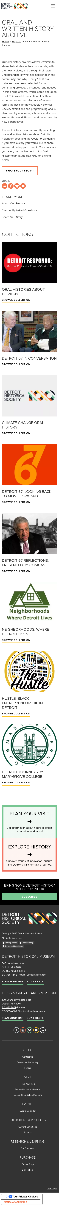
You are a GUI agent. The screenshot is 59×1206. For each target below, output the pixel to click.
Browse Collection (16, 300)
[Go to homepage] (29, 922)
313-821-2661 (9, 1007)
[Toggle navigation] (53, 6)
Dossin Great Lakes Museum (28, 1094)
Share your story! (20, 170)
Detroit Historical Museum (27, 1089)
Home (5, 41)
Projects (16, 41)
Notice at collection (15, 1202)
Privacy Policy (11, 943)
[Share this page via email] (23, 186)
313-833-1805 (9, 971)
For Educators (27, 1148)
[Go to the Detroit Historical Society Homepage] (15, 5)
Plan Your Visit (28, 1083)
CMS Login (52, 1188)
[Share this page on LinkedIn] (4, 186)
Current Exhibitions (27, 1126)
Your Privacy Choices (25, 1196)
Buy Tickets (35, 981)
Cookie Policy (27, 943)
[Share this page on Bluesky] (17, 186)
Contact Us (27, 1056)
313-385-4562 (9, 974)
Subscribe (29, 897)
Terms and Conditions (14, 946)
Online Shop (28, 1164)
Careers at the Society (27, 1062)
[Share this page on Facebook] (11, 186)
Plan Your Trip (12, 981)
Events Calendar (28, 1110)
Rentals (27, 1067)
